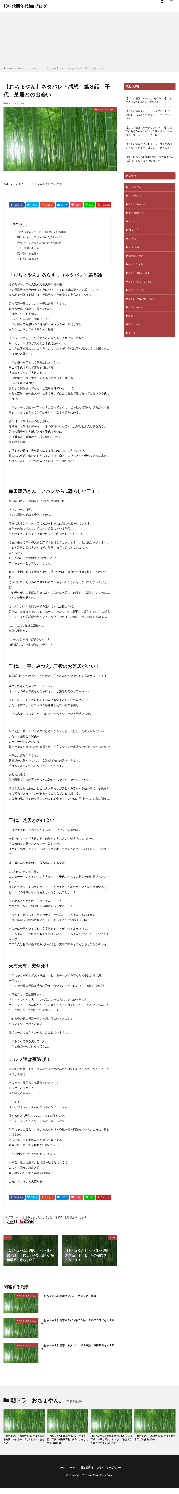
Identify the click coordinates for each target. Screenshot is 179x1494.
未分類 (132, 342)
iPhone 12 (133, 232)
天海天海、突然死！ (28, 253)
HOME (9, 68)
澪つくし (133, 242)
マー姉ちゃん (135, 196)
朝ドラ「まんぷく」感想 (141, 287)
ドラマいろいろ (137, 314)
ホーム (58, 1473)
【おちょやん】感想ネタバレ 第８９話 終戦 (74, 1296)
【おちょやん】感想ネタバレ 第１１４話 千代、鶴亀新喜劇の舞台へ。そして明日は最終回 (67, 1440)
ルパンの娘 (134, 251)
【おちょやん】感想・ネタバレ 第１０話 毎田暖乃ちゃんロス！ (79, 1348)
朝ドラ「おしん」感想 (140, 278)
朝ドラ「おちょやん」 (28, 68)
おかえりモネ (135, 187)
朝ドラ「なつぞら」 (139, 296)
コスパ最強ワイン (138, 214)
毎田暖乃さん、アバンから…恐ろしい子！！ (41, 237)
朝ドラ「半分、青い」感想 (143, 305)
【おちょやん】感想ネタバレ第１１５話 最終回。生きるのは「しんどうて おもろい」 (23, 1440)
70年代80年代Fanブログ (25, 6)
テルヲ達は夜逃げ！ (28, 258)
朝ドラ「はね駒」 (138, 269)
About (71, 1473)
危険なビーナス (137, 260)
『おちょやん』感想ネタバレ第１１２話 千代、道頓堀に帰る (154, 1438)
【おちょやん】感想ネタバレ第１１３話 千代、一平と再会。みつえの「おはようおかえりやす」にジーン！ (110, 1442)
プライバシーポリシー (111, 1473)
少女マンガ (134, 333)
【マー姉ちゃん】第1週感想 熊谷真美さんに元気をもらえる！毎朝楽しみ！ (150, 158)
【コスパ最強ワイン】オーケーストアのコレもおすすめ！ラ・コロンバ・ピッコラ (149, 146)
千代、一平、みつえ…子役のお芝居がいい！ (41, 242)
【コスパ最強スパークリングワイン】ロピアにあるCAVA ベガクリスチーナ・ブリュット (149, 115)
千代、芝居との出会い (29, 248)
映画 (130, 324)
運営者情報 (86, 1473)
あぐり (132, 223)
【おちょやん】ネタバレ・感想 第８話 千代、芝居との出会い (74, 68)
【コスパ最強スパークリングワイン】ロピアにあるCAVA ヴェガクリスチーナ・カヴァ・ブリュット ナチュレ (149, 131)
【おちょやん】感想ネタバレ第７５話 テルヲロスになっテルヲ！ (79, 1323)
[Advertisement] (89, 40)
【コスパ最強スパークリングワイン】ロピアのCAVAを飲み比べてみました (149, 100)
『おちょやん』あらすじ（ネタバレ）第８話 (41, 231)
